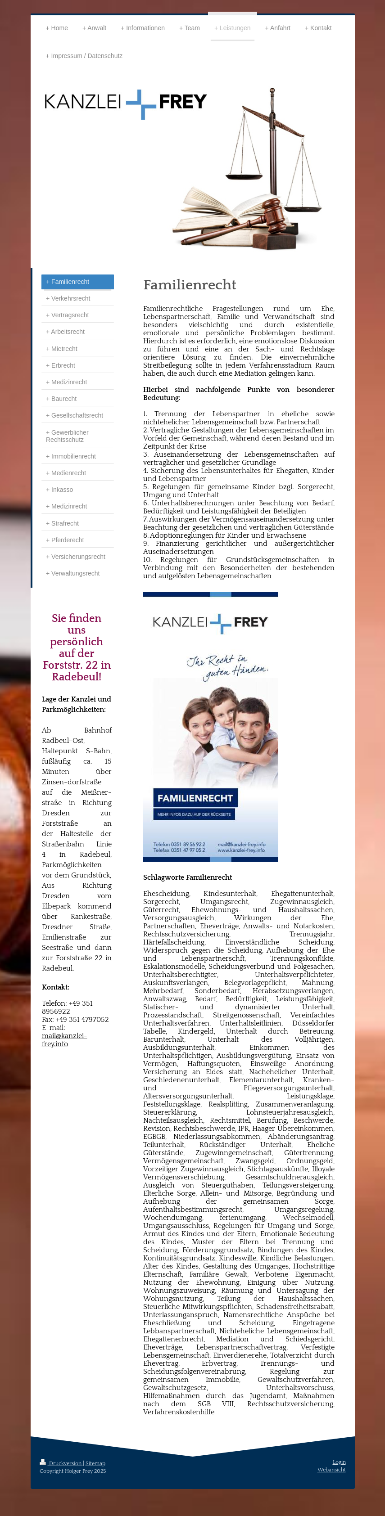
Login (339, 1462)
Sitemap (95, 1464)
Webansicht (331, 1470)
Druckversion (61, 1464)
